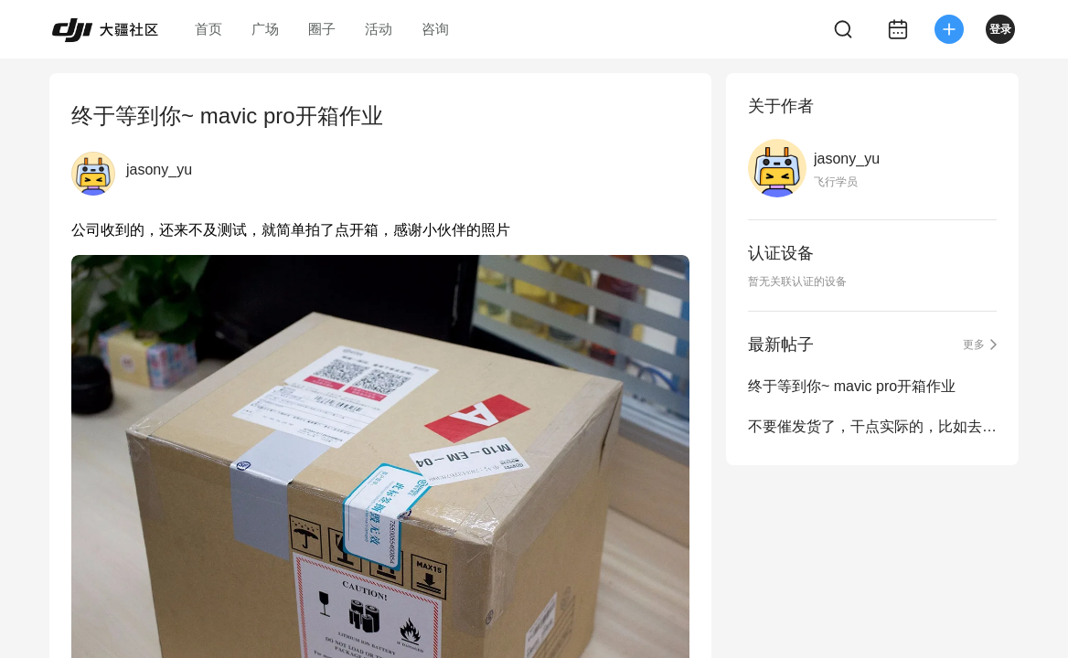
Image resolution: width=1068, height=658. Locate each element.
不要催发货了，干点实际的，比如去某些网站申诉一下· (872, 426)
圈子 (322, 29)
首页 (208, 29)
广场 (265, 29)
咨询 (435, 29)
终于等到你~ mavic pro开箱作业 (852, 386)
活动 (378, 29)
